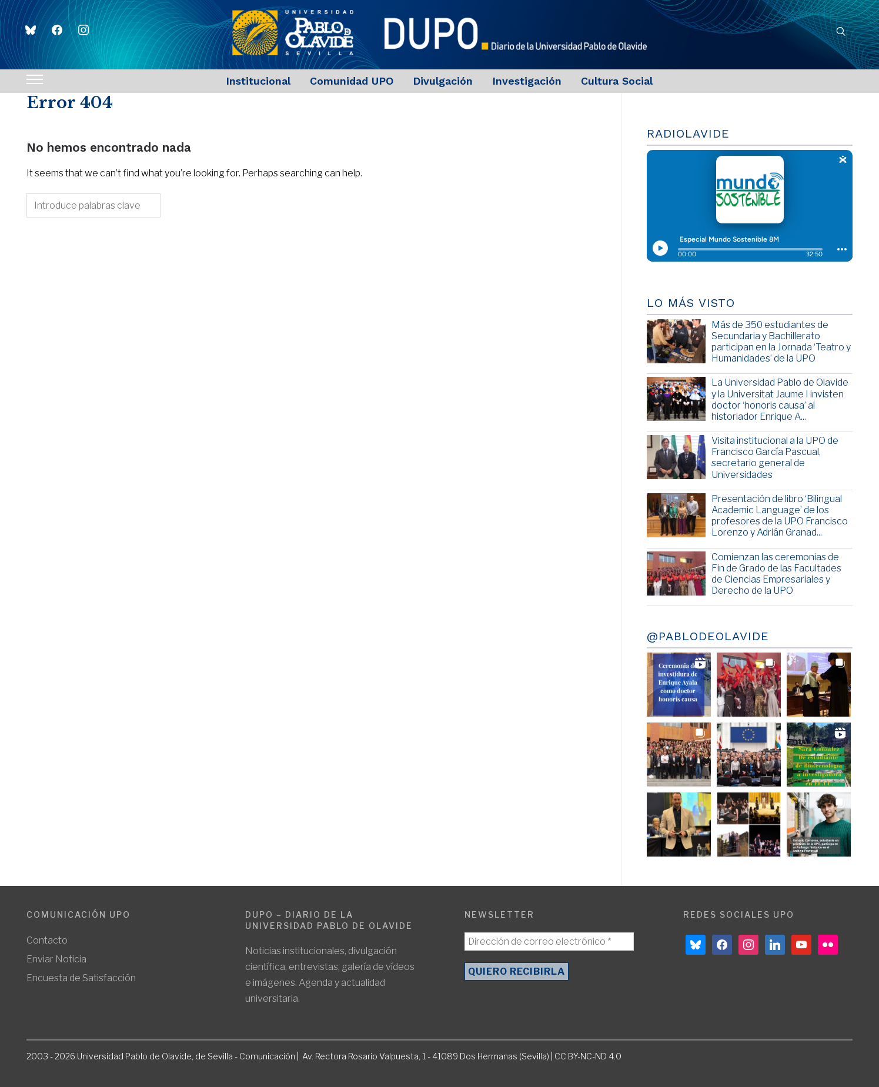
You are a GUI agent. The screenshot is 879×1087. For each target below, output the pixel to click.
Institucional (258, 81)
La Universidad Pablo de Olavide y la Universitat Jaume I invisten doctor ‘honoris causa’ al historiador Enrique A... (779, 399)
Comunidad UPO (351, 81)
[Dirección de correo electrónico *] (549, 941)
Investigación (527, 81)
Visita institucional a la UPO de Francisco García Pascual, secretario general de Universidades (774, 457)
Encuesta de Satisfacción (81, 978)
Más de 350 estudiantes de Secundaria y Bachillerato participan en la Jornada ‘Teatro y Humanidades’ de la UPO (781, 341)
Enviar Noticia (56, 959)
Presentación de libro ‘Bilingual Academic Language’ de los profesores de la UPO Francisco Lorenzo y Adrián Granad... (779, 516)
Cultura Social (617, 81)
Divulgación (443, 81)
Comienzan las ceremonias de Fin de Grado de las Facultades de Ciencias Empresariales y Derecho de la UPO (776, 574)
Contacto (47, 940)
